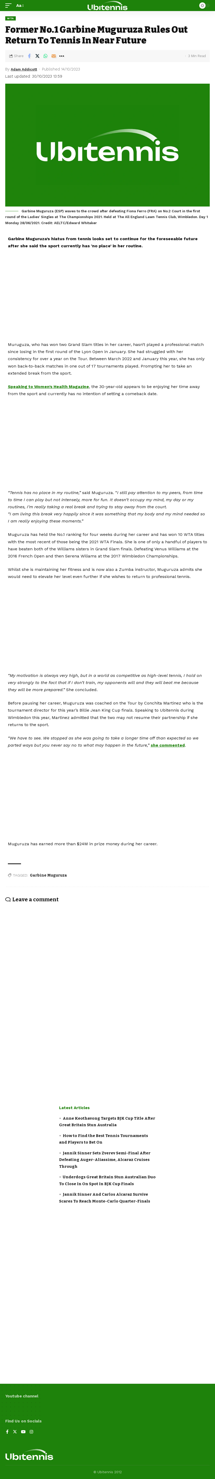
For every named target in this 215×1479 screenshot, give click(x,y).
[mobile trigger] (9, 5)
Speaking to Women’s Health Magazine (49, 386)
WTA (10, 18)
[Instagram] (32, 1432)
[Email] (53, 56)
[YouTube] (23, 1432)
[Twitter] (15, 1432)
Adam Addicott (26, 69)
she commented (168, 745)
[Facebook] (7, 1432)
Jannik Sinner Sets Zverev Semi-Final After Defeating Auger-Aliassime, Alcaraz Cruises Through (104, 1159)
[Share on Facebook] (29, 56)
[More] (61, 56)
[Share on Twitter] (37, 56)
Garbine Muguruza (48, 875)
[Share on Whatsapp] (45, 56)
